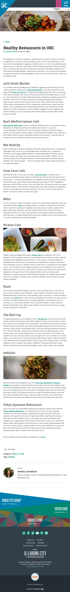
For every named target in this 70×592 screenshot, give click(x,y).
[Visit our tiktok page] (33, 533)
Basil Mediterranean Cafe (12, 125)
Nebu (20, 205)
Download (61, 512)
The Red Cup (42, 319)
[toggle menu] (66, 3)
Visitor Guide (61, 509)
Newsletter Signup (11, 500)
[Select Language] (61, 9)
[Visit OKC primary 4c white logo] (35, 552)
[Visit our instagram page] (24, 533)
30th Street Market (34, 90)
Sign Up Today (10, 504)
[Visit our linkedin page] (46, 533)
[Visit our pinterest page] (42, 533)
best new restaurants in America (48, 383)
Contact (40, 540)
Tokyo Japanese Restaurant (13, 411)
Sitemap (41, 543)
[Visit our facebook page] (28, 533)
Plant (17, 298)
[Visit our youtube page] (37, 533)
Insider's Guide (35, 520)
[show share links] (9, 449)
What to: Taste (18, 454)
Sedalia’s (6, 385)
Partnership (30, 543)
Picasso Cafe (36, 255)
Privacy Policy (28, 546)
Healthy (11, 457)
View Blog (33, 524)
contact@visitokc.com (35, 567)
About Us (30, 540)
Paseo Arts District (19, 92)
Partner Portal (41, 546)
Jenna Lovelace (11, 52)
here (43, 437)
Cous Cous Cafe (40, 175)
